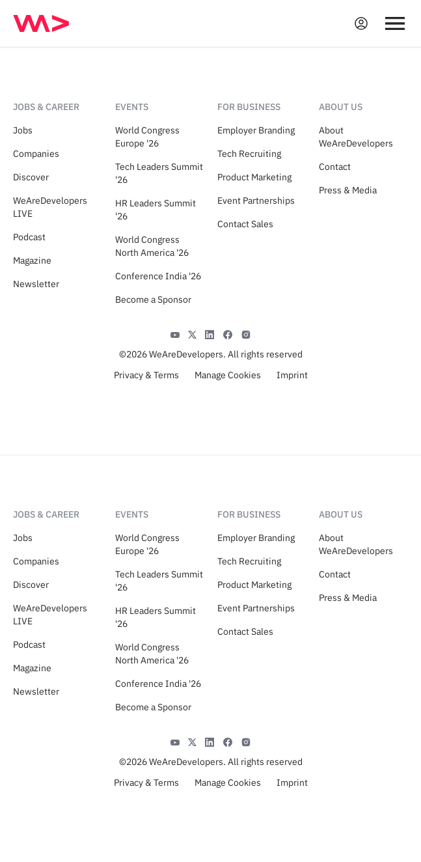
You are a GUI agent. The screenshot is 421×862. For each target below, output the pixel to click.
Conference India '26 (158, 276)
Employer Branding (256, 130)
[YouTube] (175, 333)
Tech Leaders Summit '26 (159, 173)
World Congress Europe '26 (147, 136)
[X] (192, 333)
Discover (31, 177)
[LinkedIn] (209, 333)
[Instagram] (246, 333)
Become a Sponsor (153, 299)
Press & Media (348, 190)
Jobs (23, 130)
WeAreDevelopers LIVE (50, 207)
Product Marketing (254, 177)
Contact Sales (245, 224)
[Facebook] (228, 333)
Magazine (32, 260)
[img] (41, 23)
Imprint (292, 375)
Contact (335, 167)
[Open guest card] (361, 23)
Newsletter (36, 284)
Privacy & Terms (146, 375)
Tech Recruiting (249, 154)
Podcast (29, 237)
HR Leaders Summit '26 (155, 209)
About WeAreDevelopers (356, 136)
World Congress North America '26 (152, 246)
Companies (36, 154)
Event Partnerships (256, 200)
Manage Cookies (228, 375)
